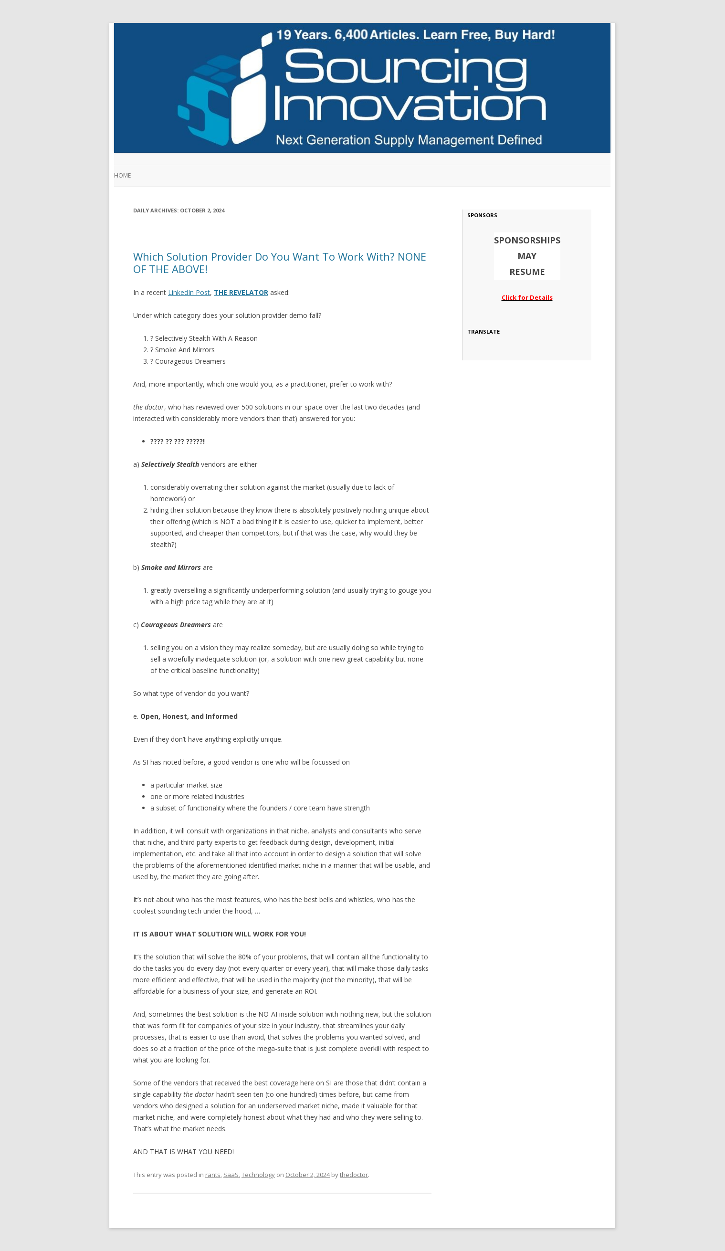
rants (213, 1174)
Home (122, 175)
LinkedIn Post (189, 292)
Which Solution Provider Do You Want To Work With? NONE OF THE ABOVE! (279, 262)
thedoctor (354, 1174)
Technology (258, 1174)
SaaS (231, 1174)
